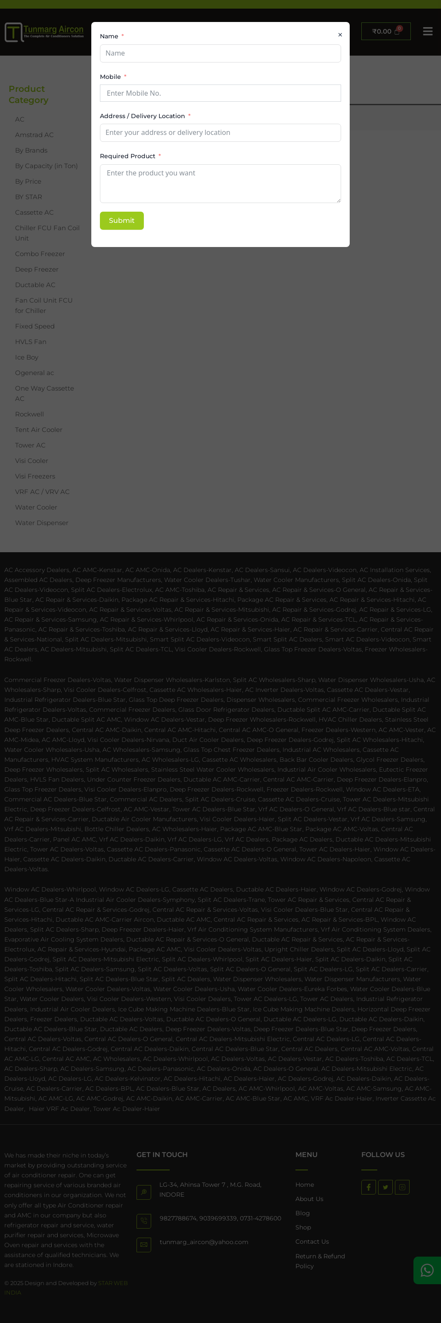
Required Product (127, 156)
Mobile (110, 77)
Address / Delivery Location (142, 116)
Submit (122, 220)
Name (109, 36)
